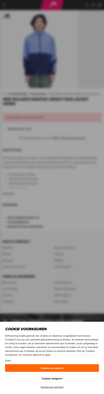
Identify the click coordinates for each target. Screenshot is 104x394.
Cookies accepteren (52, 368)
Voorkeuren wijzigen (52, 387)
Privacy (8, 360)
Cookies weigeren (52, 378)
